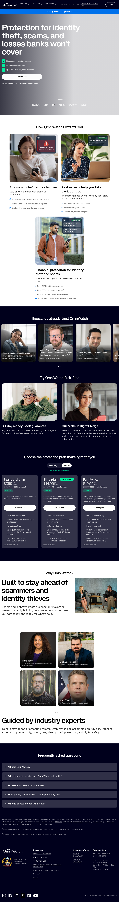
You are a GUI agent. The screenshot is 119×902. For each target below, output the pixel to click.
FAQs (75, 4)
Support (36, 874)
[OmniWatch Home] (10, 4)
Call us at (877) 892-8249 (88, 4)
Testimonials (64, 4)
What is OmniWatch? (78, 855)
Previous (17, 670)
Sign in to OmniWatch (77, 861)
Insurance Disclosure (42, 854)
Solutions (36, 3)
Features (23, 3)
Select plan (20, 508)
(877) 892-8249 (99, 856)
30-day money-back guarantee (59, 12)
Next (97, 670)
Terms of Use (39, 861)
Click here (31, 819)
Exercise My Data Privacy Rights (47, 870)
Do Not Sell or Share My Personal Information (47, 865)
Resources (49, 3)
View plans (22, 77)
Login (111, 4)
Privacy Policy (40, 857)
